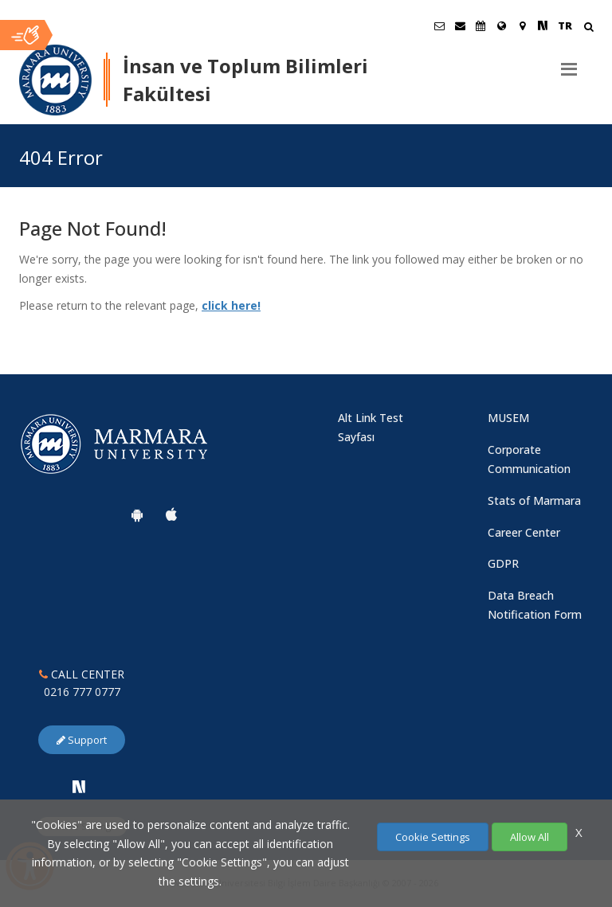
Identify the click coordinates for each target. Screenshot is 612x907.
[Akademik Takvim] (480, 25)
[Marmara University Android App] (137, 514)
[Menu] (569, 63)
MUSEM (508, 417)
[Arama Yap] (588, 28)
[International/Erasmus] (501, 25)
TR (565, 25)
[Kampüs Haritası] (522, 25)
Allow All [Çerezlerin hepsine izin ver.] (529, 837)
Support (82, 740)
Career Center (524, 532)
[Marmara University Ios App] (171, 514)
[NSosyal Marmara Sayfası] (543, 25)
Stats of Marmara (534, 500)
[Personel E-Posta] (460, 25)
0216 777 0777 (82, 691)
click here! (231, 305)
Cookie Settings (432, 837)
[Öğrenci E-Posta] (439, 25)
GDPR (503, 563)
